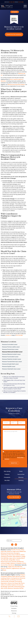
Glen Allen (7, 480)
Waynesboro (4, 583)
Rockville (13, 549)
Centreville (19, 579)
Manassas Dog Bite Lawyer (8, 366)
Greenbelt (9, 556)
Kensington (17, 553)
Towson (18, 560)
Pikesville (5, 560)
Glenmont (8, 568)
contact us (8, 335)
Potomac (18, 549)
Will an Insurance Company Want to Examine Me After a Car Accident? (14, 391)
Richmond (22, 578)
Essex (9, 561)
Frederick (7, 474)
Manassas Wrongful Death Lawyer (10, 364)
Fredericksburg (18, 586)
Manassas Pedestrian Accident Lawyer (11, 359)
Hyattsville (22, 568)
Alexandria (16, 588)
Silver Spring (7, 471)
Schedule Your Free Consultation (14, 34)
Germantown (9, 553)
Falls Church (21, 583)
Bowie (21, 471)
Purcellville (8, 585)
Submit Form (14, 463)
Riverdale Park (18, 566)
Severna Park (21, 474)
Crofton (24, 563)
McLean (18, 576)
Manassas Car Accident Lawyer (9, 344)
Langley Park (11, 566)
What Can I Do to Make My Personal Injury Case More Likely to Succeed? (14, 377)
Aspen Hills (3, 551)
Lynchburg (12, 579)
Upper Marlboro (17, 556)
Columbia (18, 558)
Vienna (9, 583)
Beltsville (6, 558)
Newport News (11, 576)
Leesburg (21, 480)
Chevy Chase (11, 554)
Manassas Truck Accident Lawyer (10, 356)
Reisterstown (4, 561)
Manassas (20, 477)
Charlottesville (4, 581)
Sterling (13, 578)
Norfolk (21, 588)
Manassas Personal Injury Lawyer (10, 349)
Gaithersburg (4, 554)
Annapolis (18, 563)
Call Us (9, 617)
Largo (10, 558)
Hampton (13, 585)
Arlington (22, 574)
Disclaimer (7, 459)
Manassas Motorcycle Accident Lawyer (12, 351)
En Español (14, 12)
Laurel (13, 558)
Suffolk (2, 579)
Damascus (9, 551)
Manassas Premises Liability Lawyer (11, 347)
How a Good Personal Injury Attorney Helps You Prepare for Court (14, 384)
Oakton (3, 585)
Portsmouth (20, 585)
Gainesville (10, 586)
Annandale (11, 581)
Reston (17, 578)
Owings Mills (12, 560)
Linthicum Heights (5, 563)
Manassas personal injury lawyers (16, 84)
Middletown (23, 551)
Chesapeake (7, 477)
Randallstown (20, 561)
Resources (14, 611)
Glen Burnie (11, 565)
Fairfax (5, 588)
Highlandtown (15, 568)
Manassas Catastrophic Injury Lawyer (11, 369)
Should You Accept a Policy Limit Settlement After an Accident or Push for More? (14, 388)
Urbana (22, 554)
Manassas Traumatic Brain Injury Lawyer (12, 361)
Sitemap (14, 613)
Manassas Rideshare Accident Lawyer (11, 354)
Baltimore (13, 563)
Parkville (14, 561)
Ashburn (8, 578)
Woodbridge (4, 586)
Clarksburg (3, 556)
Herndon (22, 576)
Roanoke (7, 579)
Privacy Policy (20, 457)
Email (18, 617)
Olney (22, 549)
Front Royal (15, 583)
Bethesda (3, 553)
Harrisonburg (18, 581)
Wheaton (3, 568)
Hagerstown (16, 551)
